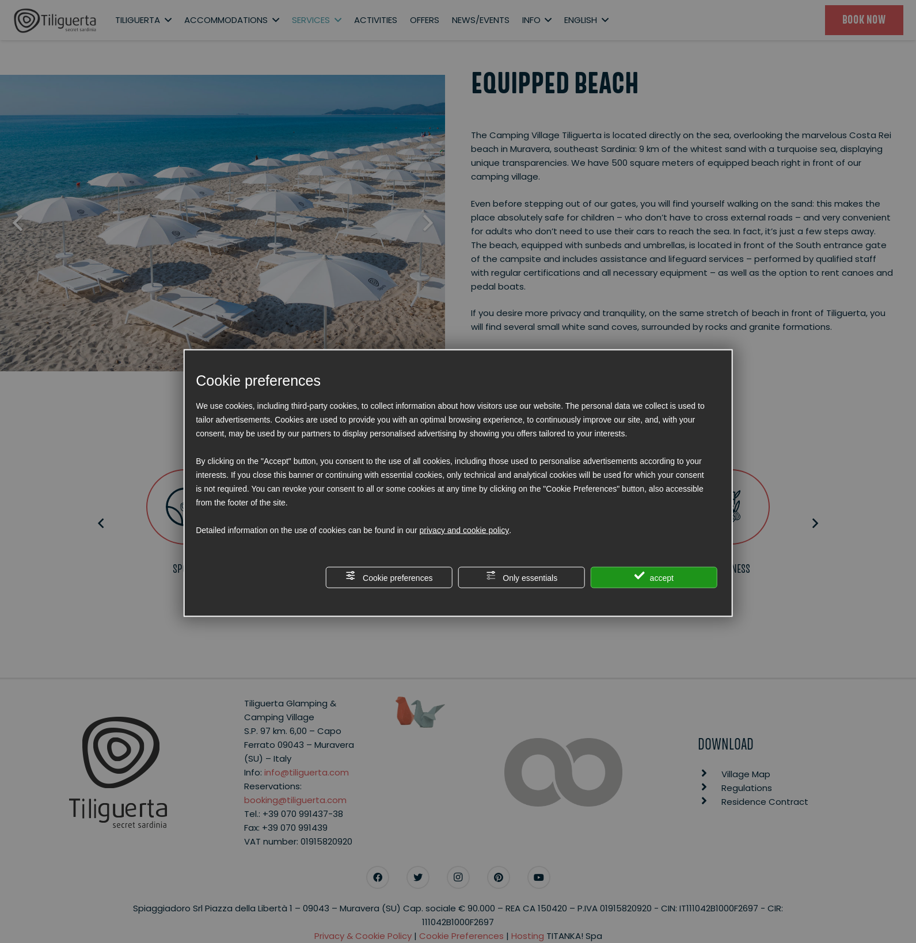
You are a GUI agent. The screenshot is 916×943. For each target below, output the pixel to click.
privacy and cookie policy (465, 530)
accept (654, 577)
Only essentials (521, 577)
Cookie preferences (388, 577)
